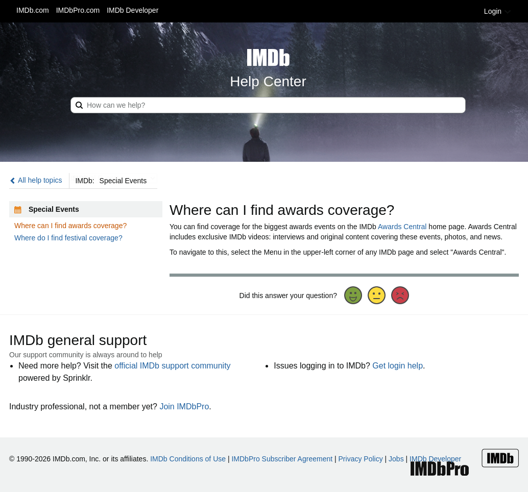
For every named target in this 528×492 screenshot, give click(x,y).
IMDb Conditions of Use (188, 459)
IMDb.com (32, 10)
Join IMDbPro (184, 406)
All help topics (35, 180)
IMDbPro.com (78, 10)
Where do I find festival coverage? (68, 238)
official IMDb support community (172, 365)
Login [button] (498, 11)
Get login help (397, 365)
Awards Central (402, 227)
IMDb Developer (132, 10)
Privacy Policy (361, 459)
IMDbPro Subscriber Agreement (281, 459)
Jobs (396, 459)
